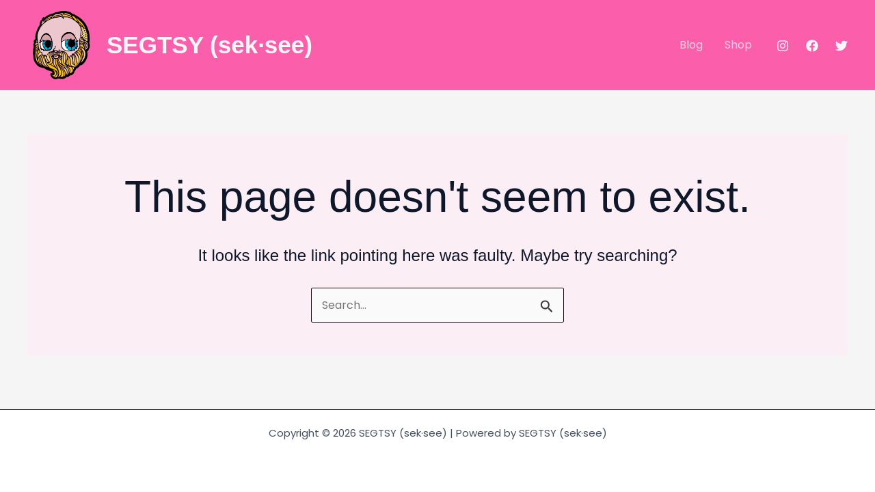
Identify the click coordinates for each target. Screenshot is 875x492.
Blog (691, 45)
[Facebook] (812, 46)
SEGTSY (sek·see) (209, 44)
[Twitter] (841, 46)
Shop (738, 45)
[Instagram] (783, 46)
